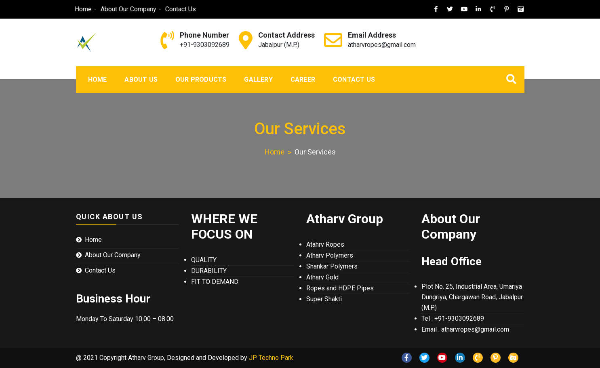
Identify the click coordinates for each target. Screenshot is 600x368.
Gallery (258, 79)
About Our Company (119, 9)
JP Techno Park (271, 358)
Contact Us (171, 9)
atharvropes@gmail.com (382, 45)
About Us (141, 79)
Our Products (200, 79)
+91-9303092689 (204, 45)
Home (73, 9)
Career (303, 79)
